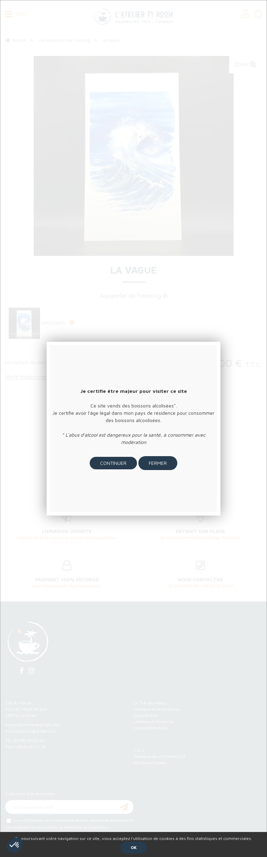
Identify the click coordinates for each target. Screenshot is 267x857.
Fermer (158, 463)
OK (134, 847)
